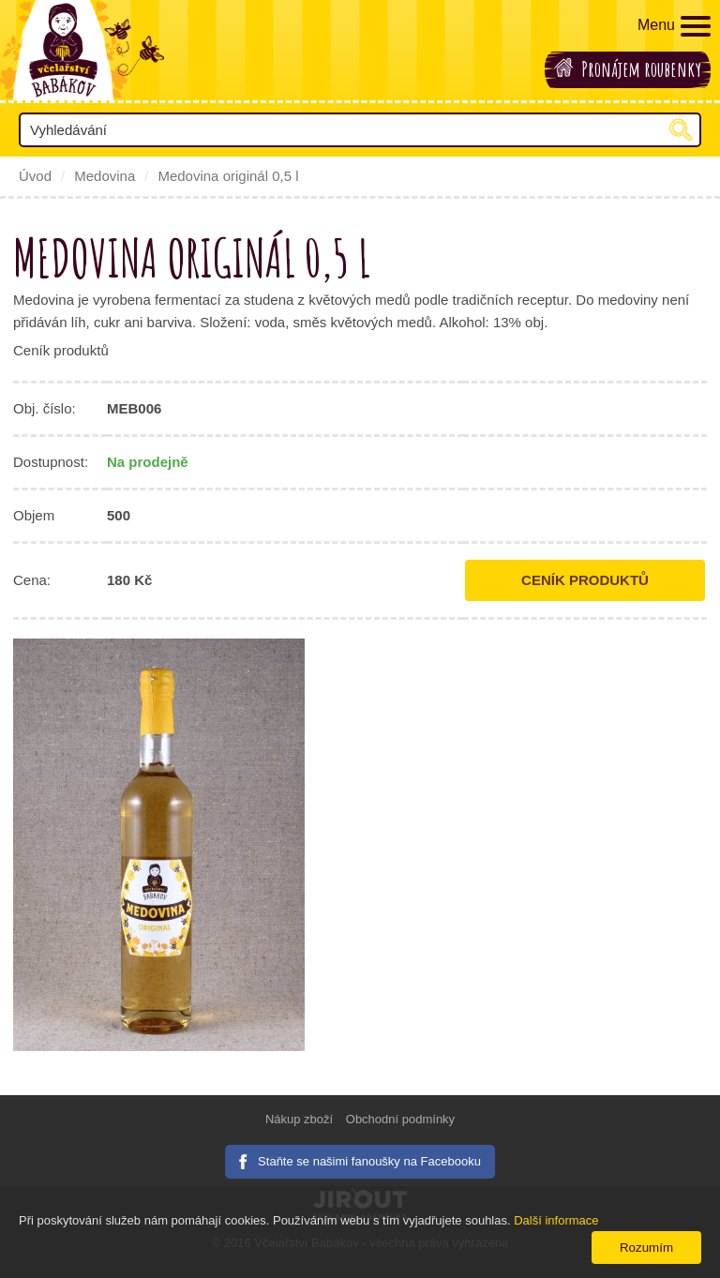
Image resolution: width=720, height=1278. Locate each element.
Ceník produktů (585, 580)
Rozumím (646, 1247)
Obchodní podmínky (400, 1119)
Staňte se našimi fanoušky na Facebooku (369, 1161)
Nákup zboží (299, 1119)
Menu (674, 26)
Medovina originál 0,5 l (228, 176)
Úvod (35, 176)
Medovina (104, 176)
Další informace (556, 1220)
